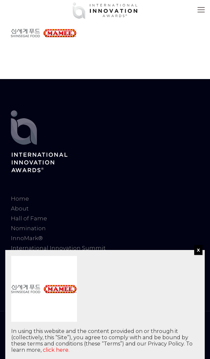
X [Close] (198, 250)
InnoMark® (27, 238)
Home (20, 198)
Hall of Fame (29, 218)
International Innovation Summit (58, 248)
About (20, 208)
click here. (56, 350)
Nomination (28, 228)
